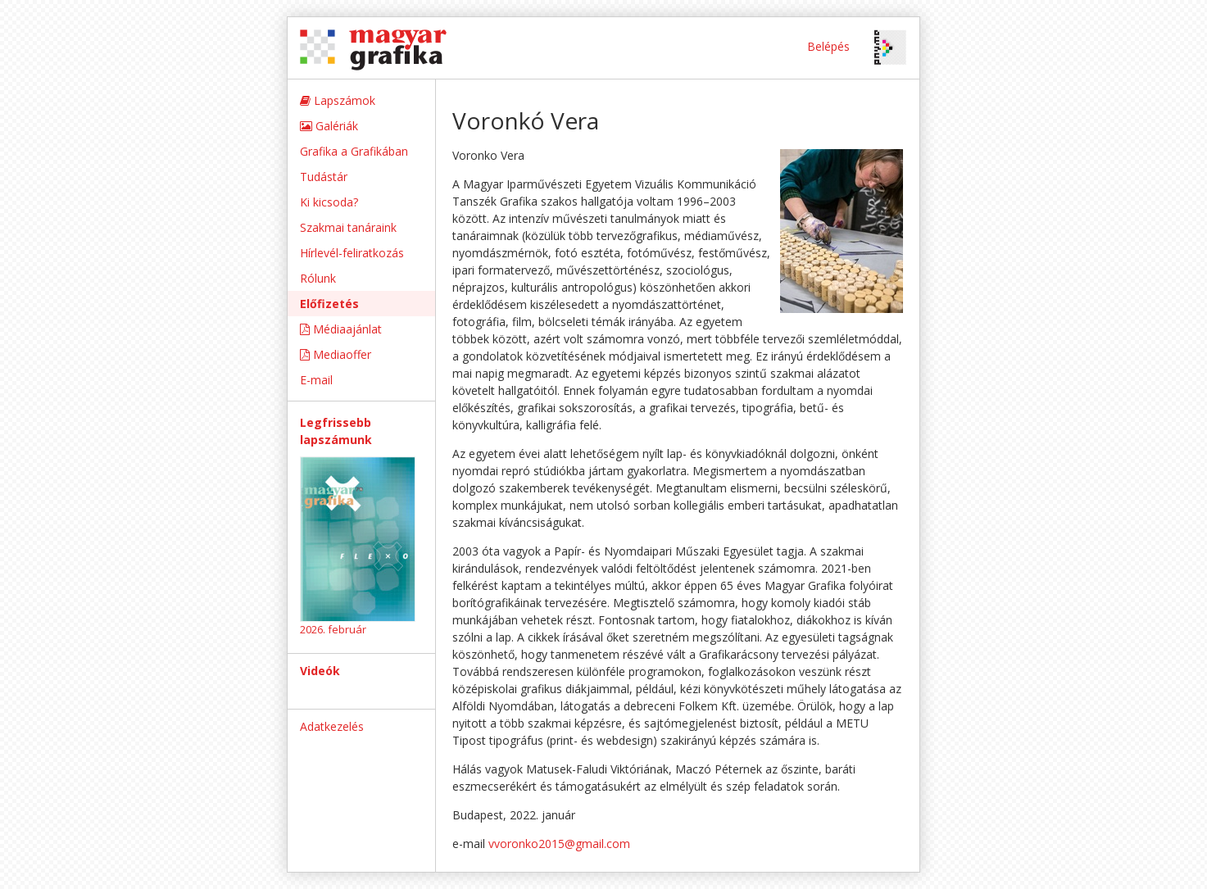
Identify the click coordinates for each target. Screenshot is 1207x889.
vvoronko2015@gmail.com (559, 843)
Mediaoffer (335, 354)
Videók (320, 670)
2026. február (333, 629)
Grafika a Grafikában (354, 151)
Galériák (329, 126)
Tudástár (323, 176)
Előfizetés (329, 303)
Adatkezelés (332, 726)
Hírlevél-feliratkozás (352, 253)
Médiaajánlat (341, 329)
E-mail (316, 380)
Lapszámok (337, 100)
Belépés (828, 46)
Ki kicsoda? (329, 202)
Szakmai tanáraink (348, 227)
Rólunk (318, 278)
